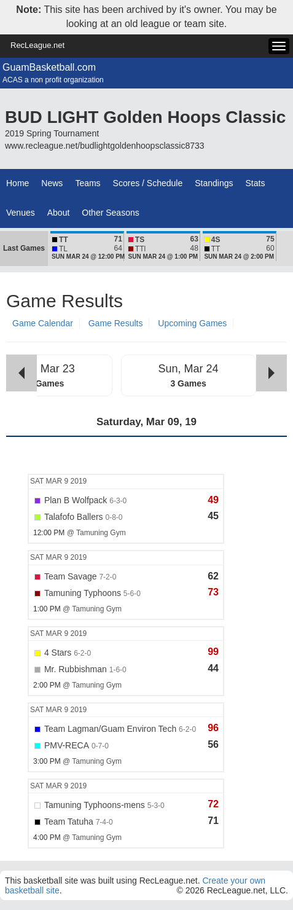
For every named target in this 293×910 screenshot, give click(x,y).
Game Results (115, 323)
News (52, 183)
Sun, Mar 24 (188, 369)
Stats (255, 183)
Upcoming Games (192, 323)
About (58, 213)
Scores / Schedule (148, 183)
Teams (87, 183)
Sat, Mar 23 (46, 369)
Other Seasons (110, 213)
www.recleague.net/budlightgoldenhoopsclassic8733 (105, 146)
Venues (20, 213)
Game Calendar (42, 323)
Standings (214, 183)
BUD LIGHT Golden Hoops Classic (145, 117)
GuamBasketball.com (49, 67)
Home (17, 183)
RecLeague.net (37, 45)
